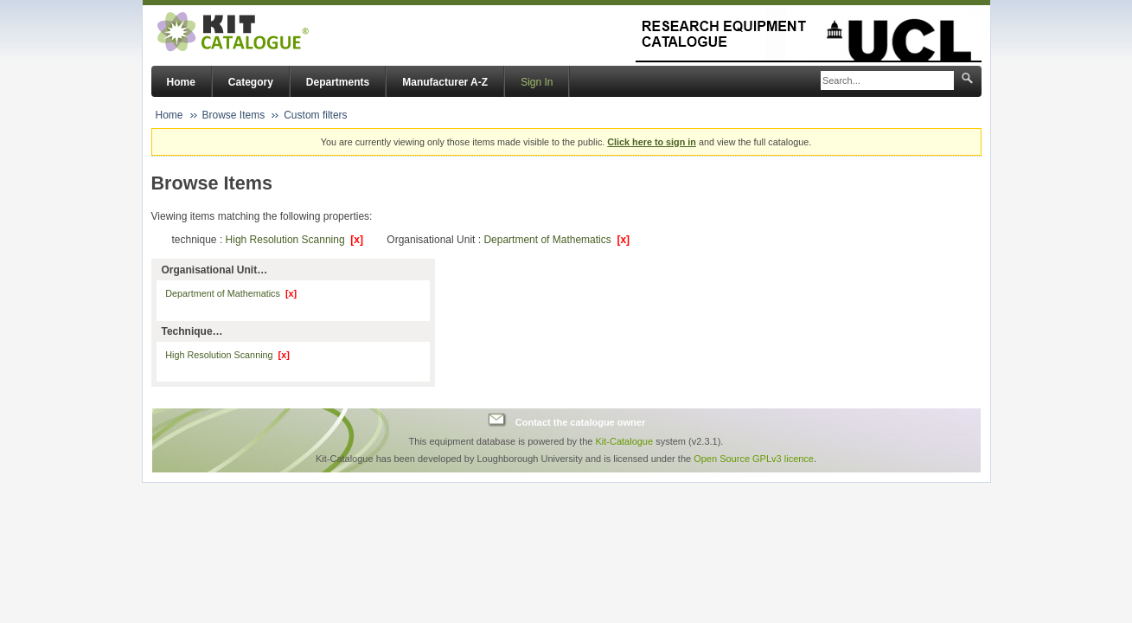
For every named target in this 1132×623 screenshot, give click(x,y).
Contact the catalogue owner (580, 422)
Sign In (537, 82)
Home (181, 82)
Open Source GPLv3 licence (754, 458)
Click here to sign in (651, 142)
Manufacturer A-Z (445, 82)
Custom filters (315, 115)
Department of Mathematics (556, 240)
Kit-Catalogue (624, 441)
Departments (337, 82)
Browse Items (233, 115)
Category (250, 82)
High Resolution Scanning (294, 240)
